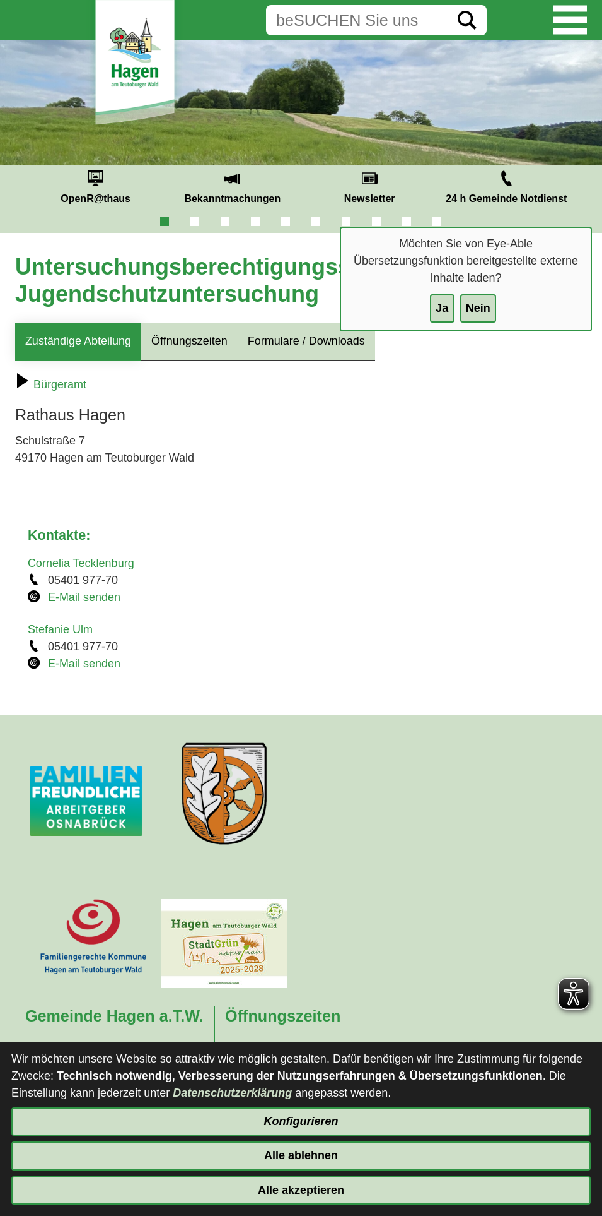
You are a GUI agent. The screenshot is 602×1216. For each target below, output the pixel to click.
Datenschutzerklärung (232, 1093)
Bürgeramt (50, 384)
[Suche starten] (467, 20)
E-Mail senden (84, 597)
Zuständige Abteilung (78, 341)
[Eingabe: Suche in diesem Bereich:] (357, 20)
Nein (478, 308)
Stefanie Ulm (60, 629)
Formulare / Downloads (306, 341)
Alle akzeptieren (301, 1190)
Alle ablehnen (301, 1155)
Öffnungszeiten (189, 341)
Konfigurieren (300, 1121)
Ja (442, 308)
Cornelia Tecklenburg (81, 563)
